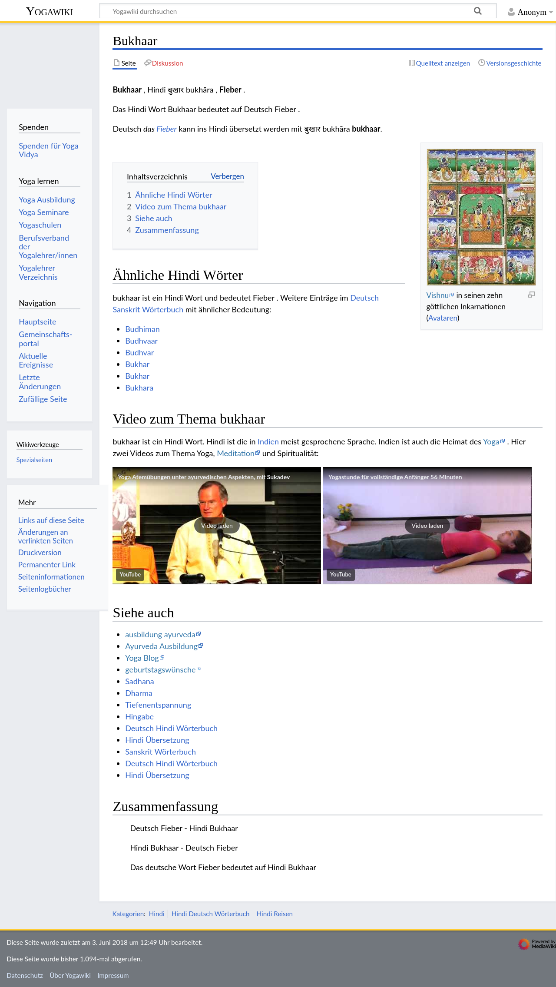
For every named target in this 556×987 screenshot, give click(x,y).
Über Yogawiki (70, 975)
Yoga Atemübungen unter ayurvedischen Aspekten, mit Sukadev (204, 476)
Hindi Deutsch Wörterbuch (211, 913)
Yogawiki (49, 11)
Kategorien (128, 913)
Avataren (442, 317)
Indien (268, 441)
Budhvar (139, 352)
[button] (217, 525)
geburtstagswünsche (160, 669)
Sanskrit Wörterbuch (160, 751)
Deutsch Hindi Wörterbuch (171, 728)
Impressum (113, 975)
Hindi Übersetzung (157, 740)
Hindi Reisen (275, 913)
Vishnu (437, 295)
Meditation (236, 453)
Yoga (491, 441)
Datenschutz (25, 975)
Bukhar (137, 364)
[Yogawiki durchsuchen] (297, 11)
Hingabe (139, 716)
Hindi (157, 913)
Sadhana (139, 681)
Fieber (166, 128)
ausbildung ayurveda (160, 634)
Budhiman (142, 329)
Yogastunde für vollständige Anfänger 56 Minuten (395, 476)
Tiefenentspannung (158, 704)
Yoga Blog (142, 657)
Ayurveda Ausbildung (161, 646)
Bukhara (139, 387)
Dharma (138, 693)
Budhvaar (141, 340)
